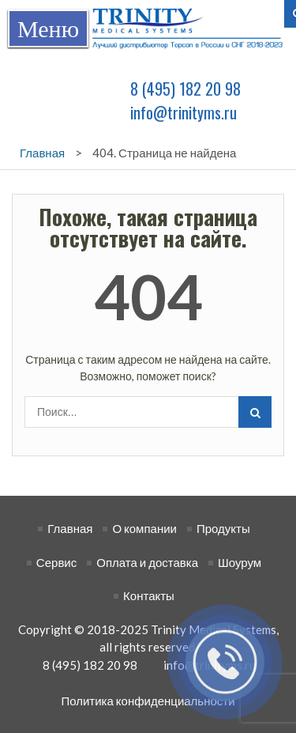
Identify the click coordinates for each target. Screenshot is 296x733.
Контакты (148, 595)
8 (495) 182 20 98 (185, 88)
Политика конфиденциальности (147, 700)
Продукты (223, 528)
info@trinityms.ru (183, 112)
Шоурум (239, 562)
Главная (69, 528)
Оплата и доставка (147, 562)
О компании (144, 528)
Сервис (56, 562)
